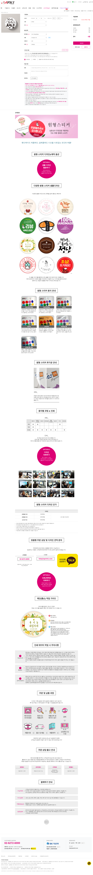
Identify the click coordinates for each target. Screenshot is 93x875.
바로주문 (81, 43)
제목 (25, 67)
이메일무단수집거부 (44, 856)
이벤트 (72, 10)
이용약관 (20, 856)
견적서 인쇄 (77, 47)
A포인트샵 (77, 10)
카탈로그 (7, 8)
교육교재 (24, 8)
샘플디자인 (83, 10)
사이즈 (25, 18)
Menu (1, 8)
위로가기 (46, 821)
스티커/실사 (46, 8)
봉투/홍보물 (55, 8)
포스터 (18, 8)
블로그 (74, 2)
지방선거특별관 (64, 8)
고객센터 (80, 1)
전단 (33, 8)
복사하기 (58, 846)
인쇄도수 (26, 41)
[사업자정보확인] (16, 868)
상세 (27, 25)
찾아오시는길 (34, 856)
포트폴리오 (90, 10)
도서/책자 (39, 8)
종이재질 (27, 34)
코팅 (26, 44)
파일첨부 (33, 78)
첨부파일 (26, 78)
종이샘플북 (66, 10)
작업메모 (26, 73)
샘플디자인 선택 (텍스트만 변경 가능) (46, 59)
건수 (26, 25)
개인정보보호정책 (11, 856)
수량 (25, 21)
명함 (29, 8)
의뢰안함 (28, 59)
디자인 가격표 (65, 49)
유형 (25, 37)
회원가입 (85, 2)
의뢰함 (34, 59)
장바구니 (86, 47)
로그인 (91, 2)
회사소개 (69, 1)
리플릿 (13, 8)
